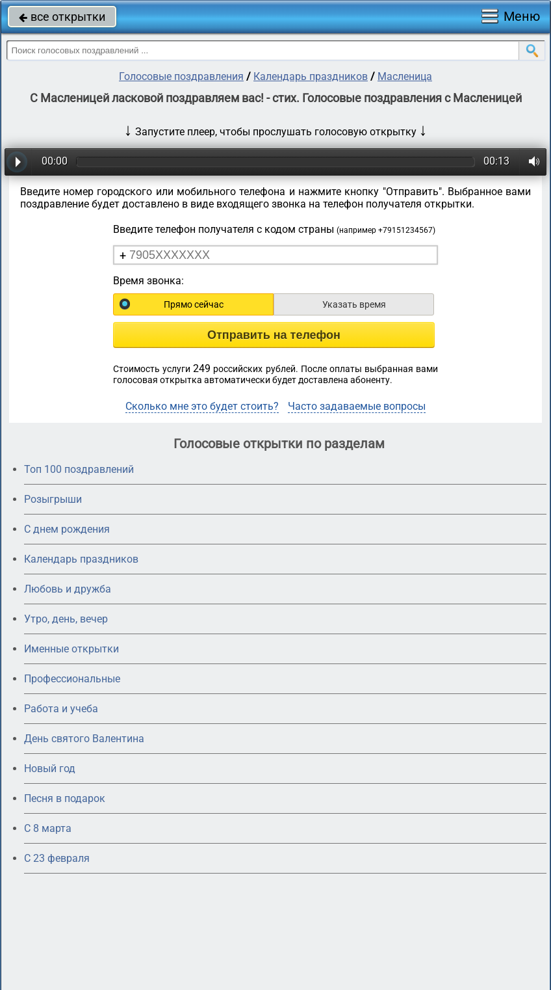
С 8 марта (47, 828)
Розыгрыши (53, 499)
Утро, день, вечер (66, 619)
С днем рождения (67, 529)
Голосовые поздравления (181, 76)
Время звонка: (148, 280)
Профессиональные (72, 679)
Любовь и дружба (67, 589)
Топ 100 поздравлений (79, 469)
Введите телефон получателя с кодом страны (274, 229)
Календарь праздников (310, 76)
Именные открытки (71, 649)
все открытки (62, 16)
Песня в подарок (64, 798)
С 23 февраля (57, 858)
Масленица (405, 76)
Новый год (49, 768)
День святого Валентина (84, 738)
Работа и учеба (61, 708)
